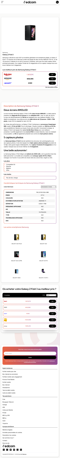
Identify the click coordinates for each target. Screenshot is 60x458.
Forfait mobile (6, 382)
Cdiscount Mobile (7, 410)
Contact (4, 440)
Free (3, 399)
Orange (4, 404)
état (44, 295)
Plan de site (5, 443)
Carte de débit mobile (8, 393)
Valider (30, 357)
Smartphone (6, 387)
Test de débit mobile (8, 390)
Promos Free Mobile (8, 379)
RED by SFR (6, 415)
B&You (4, 418)
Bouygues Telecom (8, 402)
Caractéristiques (8, 186)
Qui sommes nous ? (8, 438)
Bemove (24, 454)
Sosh (3, 421)
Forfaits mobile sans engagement (12, 377)
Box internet (6, 385)
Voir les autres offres (51, 87)
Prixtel (4, 412)
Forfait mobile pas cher (9, 371)
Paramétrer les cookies (9, 435)
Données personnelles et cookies (12, 432)
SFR (3, 407)
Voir (52, 74)
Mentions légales (7, 430)
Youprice (5, 423)
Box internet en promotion (10, 374)
